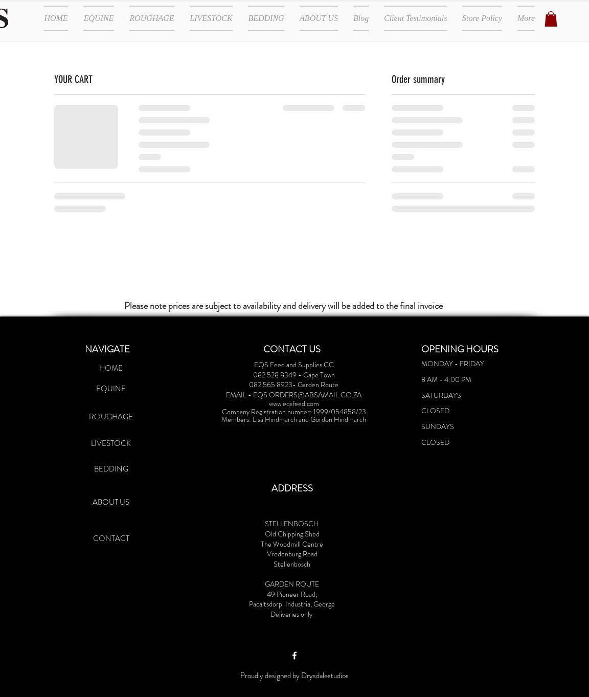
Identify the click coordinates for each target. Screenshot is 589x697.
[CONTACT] (111, 538)
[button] (551, 19)
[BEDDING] (111, 469)
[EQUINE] (111, 388)
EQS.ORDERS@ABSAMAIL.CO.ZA (307, 395)
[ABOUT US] (111, 502)
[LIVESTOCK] (111, 443)
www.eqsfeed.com (294, 403)
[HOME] (111, 368)
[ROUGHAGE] (111, 417)
